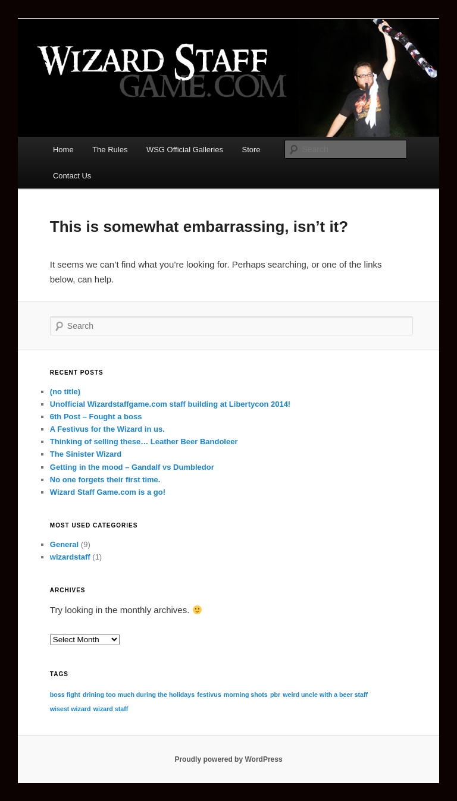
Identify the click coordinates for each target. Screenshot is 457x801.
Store (251, 149)
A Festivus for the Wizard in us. (107, 429)
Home (63, 149)
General (64, 544)
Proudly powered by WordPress (228, 759)
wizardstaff (70, 556)
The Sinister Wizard (86, 454)
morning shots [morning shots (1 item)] (246, 694)
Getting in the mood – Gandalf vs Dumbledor (132, 467)
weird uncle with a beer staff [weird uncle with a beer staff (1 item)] (325, 694)
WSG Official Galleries (184, 149)
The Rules (109, 149)
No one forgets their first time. (105, 479)
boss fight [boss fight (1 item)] (65, 694)
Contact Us (72, 175)
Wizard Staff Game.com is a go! (107, 492)
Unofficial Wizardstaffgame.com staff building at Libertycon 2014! (170, 404)
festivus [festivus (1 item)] (209, 694)
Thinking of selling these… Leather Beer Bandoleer (144, 441)
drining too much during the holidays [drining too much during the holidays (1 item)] (139, 694)
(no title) (65, 391)
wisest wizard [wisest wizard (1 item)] (70, 708)
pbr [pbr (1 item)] (275, 694)
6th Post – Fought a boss (96, 416)
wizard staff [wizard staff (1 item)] (111, 708)
